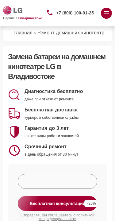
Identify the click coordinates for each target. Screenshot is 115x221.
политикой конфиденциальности (66, 217)
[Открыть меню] (106, 13)
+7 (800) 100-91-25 (75, 12)
